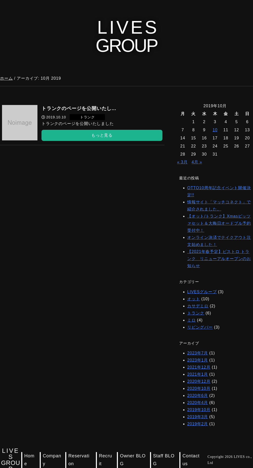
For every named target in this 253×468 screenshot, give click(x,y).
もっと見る (102, 135)
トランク (195, 313)
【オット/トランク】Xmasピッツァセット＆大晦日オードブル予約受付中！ (219, 223)
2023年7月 (197, 353)
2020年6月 (197, 395)
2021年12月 (198, 367)
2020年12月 (198, 381)
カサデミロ (197, 306)
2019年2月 (197, 424)
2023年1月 (197, 360)
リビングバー (200, 327)
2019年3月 (197, 417)
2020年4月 (197, 402)
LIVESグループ (202, 292)
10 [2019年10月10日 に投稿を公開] (215, 130)
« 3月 (182, 162)
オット (193, 299)
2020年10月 (198, 388)
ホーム (6, 78)
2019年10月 (198, 410)
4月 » (197, 162)
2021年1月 (197, 374)
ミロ (191, 320)
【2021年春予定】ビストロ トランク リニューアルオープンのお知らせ (219, 258)
